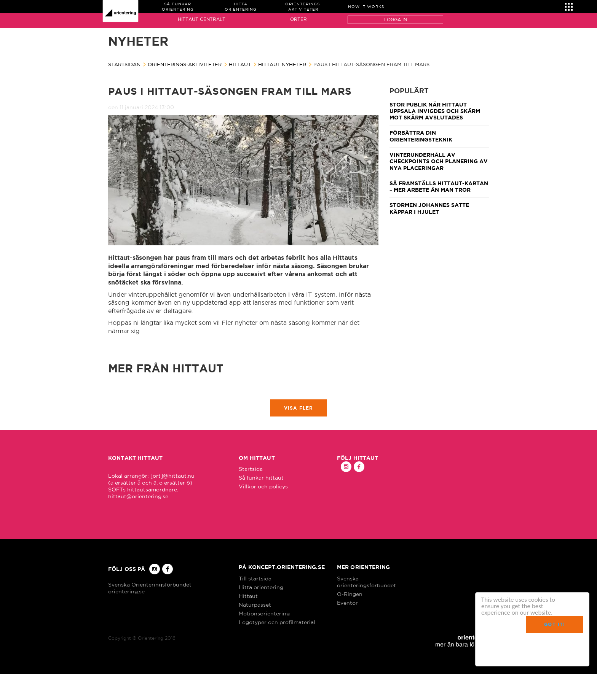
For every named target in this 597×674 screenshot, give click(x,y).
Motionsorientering (264, 613)
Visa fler (298, 407)
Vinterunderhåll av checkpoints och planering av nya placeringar (438, 161)
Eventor (347, 603)
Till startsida (255, 578)
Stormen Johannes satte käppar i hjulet (429, 208)
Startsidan (124, 64)
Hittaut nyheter (282, 64)
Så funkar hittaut (261, 478)
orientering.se (126, 591)
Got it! (554, 624)
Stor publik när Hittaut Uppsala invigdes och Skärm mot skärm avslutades (434, 111)
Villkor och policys (263, 486)
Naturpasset (255, 605)
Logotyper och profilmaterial (277, 622)
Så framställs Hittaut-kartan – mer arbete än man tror (438, 186)
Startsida (251, 469)
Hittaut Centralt (201, 19)
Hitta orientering (261, 587)
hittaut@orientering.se (138, 496)
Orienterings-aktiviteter (185, 64)
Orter (298, 19)
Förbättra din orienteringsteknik (420, 136)
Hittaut (240, 64)
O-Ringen (349, 594)
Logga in (395, 19)
